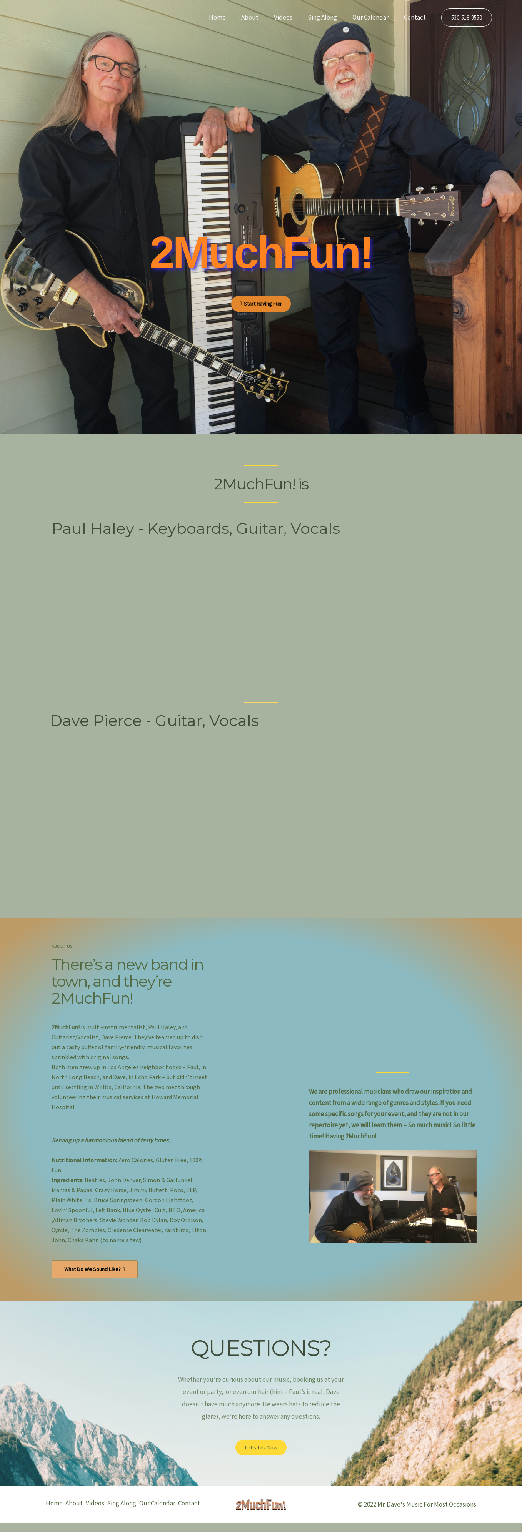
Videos (291, 17)
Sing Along (328, 17)
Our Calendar (374, 17)
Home (230, 17)
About (260, 17)
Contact (416, 17)
